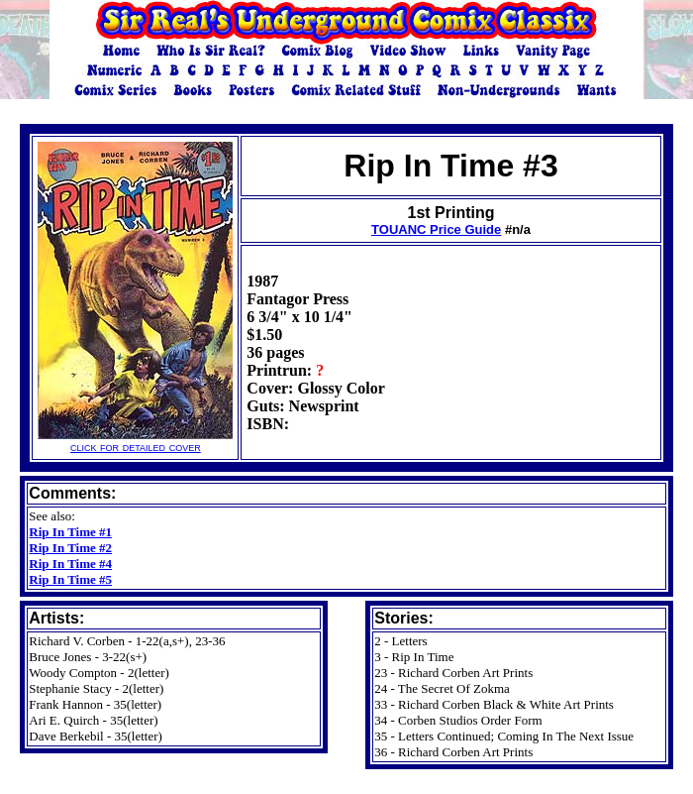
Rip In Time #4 (70, 563)
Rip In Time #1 (70, 531)
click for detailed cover (135, 440)
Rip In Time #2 (70, 547)
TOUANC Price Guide (436, 229)
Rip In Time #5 (70, 579)
